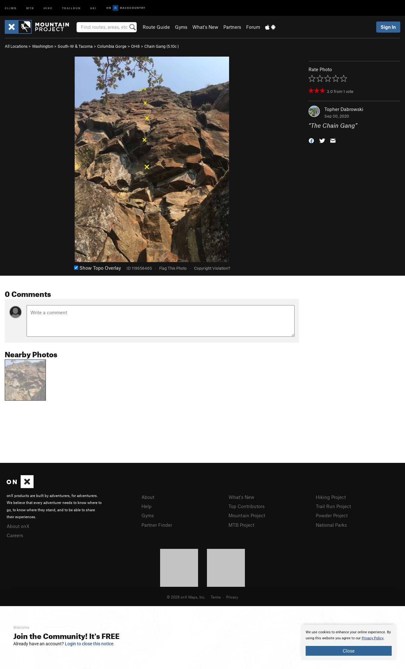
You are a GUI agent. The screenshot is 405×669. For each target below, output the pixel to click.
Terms (216, 597)
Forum (253, 27)
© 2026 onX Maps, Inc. (186, 597)
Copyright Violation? (212, 268)
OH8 (135, 46)
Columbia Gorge (112, 46)
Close (349, 651)
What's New (205, 27)
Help (146, 506)
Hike (48, 8)
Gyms (181, 27)
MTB (30, 8)
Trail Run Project (333, 506)
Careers (15, 535)
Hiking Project (331, 497)
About (147, 497)
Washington (42, 46)
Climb (11, 8)
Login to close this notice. (90, 643)
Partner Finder (156, 525)
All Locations (16, 46)
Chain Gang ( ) (161, 46)
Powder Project (332, 515)
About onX (18, 526)
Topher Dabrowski (343, 109)
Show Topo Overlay (97, 268)
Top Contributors (246, 506)
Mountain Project (246, 515)
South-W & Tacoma (75, 46)
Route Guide (156, 27)
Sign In (388, 27)
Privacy (232, 597)
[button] (311, 140)
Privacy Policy (372, 638)
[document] (349, 642)
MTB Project (241, 525)
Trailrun (71, 8)
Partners (232, 27)
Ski (93, 8)
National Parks (331, 525)
